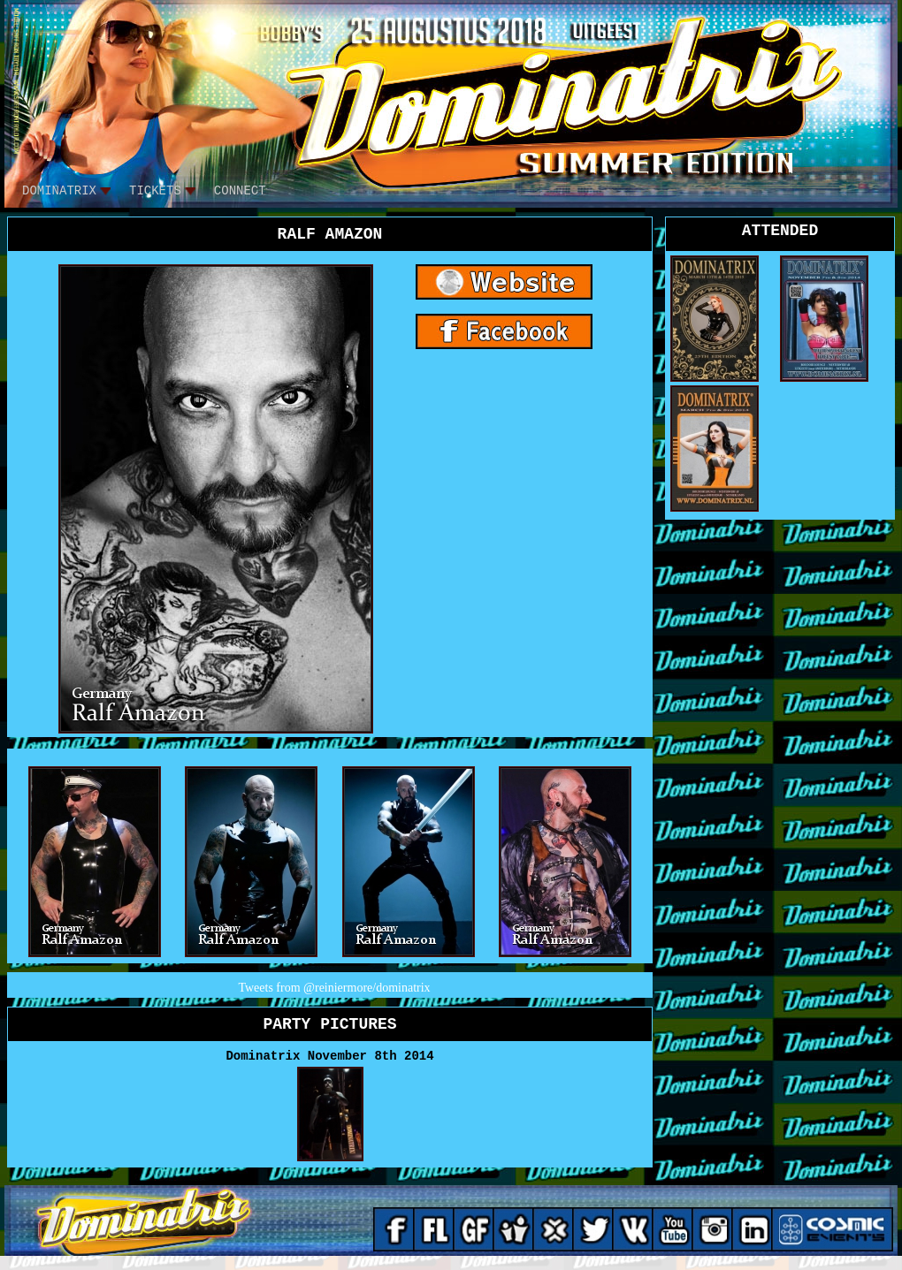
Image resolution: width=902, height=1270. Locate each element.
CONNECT (240, 191)
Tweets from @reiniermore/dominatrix (334, 987)
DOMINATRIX (59, 191)
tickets (155, 191)
